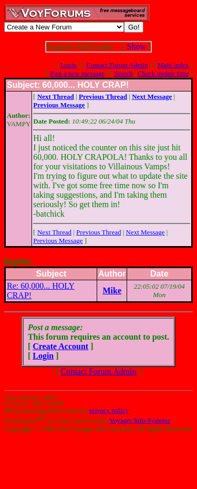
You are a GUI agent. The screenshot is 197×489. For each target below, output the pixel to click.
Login (68, 65)
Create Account (60, 346)
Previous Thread (98, 232)
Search (123, 73)
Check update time (163, 73)
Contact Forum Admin (117, 65)
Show (136, 46)
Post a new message (77, 73)
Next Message (145, 232)
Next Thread (54, 232)
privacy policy (108, 410)
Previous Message (57, 240)
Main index (173, 65)
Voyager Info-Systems (139, 420)
